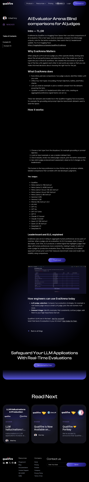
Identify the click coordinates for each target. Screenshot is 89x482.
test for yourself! (58, 319)
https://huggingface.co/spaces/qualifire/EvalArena (47, 45)
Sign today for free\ (69, 321)
